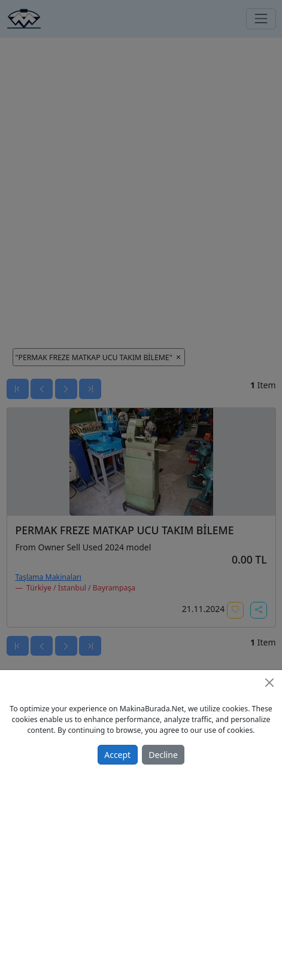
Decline (163, 754)
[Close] (269, 682)
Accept (117, 754)
